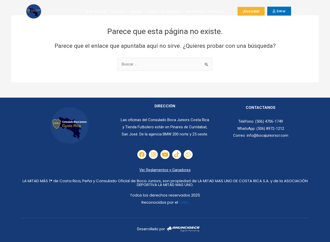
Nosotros (194, 11)
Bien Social (96, 11)
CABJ (184, 202)
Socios (117, 11)
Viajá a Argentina (164, 11)
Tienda (135, 11)
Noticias (216, 11)
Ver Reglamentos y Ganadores (165, 170)
